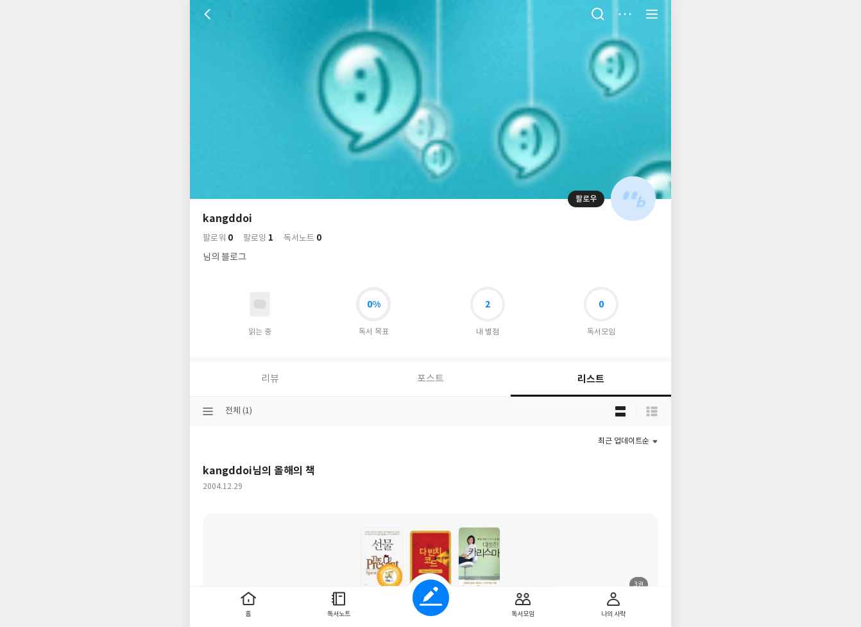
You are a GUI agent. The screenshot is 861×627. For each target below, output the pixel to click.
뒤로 (209, 14)
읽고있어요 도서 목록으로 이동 (260, 304)
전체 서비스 (651, 14)
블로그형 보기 (620, 411)
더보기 (624, 14)
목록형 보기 (652, 411)
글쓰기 (431, 598)
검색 (598, 14)
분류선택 (208, 411)
